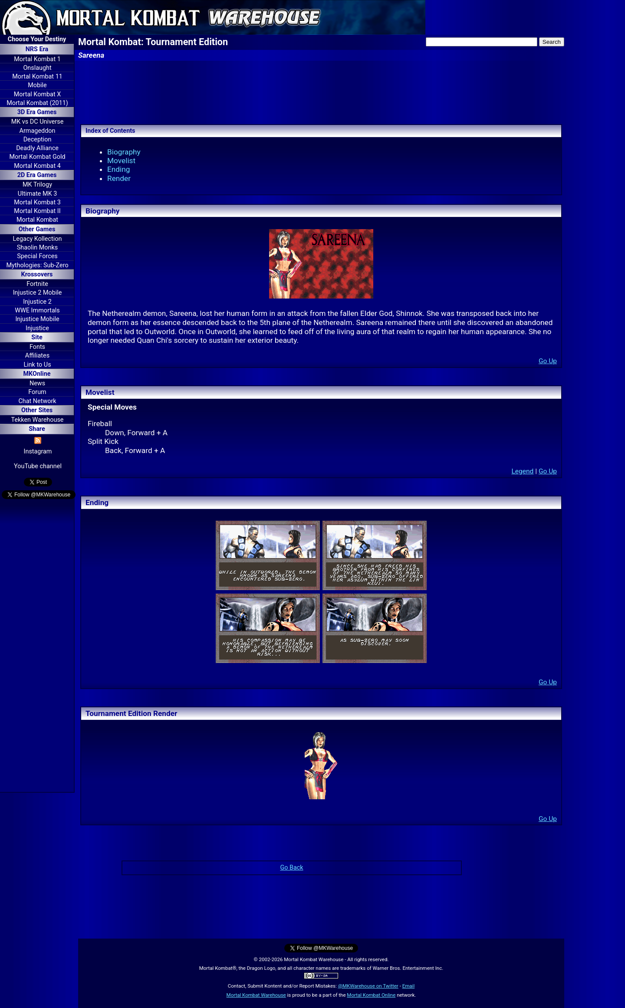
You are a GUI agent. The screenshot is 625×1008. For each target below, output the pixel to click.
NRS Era (37, 49)
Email (408, 986)
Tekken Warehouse (37, 420)
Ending (118, 169)
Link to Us (37, 364)
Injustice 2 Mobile (37, 292)
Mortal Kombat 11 (37, 76)
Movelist (121, 160)
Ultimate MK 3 (37, 193)
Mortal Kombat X (37, 94)
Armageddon (38, 131)
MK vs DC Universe (37, 121)
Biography (124, 152)
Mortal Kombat (37, 219)
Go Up (548, 361)
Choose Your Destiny (37, 39)
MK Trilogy (37, 184)
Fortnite (37, 284)
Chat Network (37, 401)
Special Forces (37, 256)
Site (36, 337)
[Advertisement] (37, 647)
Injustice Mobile (37, 319)
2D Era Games (37, 175)
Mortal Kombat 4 (37, 166)
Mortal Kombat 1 (37, 59)
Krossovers (37, 274)
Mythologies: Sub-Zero (37, 265)
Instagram (38, 451)
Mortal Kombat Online (371, 995)
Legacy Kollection (37, 239)
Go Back (291, 867)
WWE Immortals (37, 310)
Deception (37, 139)
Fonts (37, 347)
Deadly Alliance (37, 148)
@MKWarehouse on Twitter (368, 986)
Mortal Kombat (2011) (37, 103)
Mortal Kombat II (37, 211)
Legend (522, 471)
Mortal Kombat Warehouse (256, 995)
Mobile (37, 85)
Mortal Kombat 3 (37, 202)
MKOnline (37, 374)
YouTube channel (38, 466)
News (37, 383)
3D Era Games (37, 112)
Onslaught (37, 68)
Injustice (37, 328)
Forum (37, 392)
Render (119, 178)
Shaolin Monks (37, 247)
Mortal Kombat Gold (37, 157)
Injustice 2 (37, 301)
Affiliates (37, 355)
